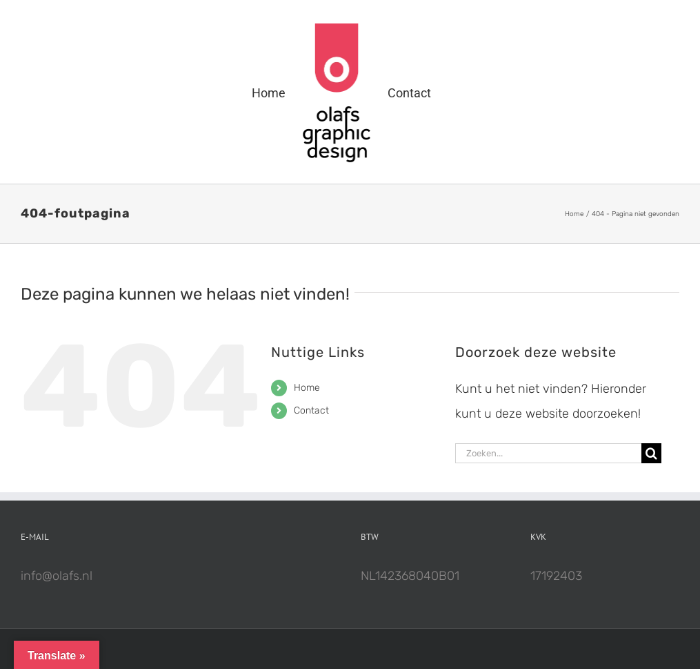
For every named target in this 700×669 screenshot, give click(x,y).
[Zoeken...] (548, 453)
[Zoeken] (651, 453)
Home (307, 388)
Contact (311, 410)
